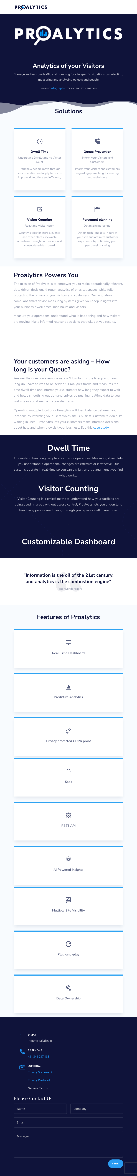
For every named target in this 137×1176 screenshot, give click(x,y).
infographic (58, 88)
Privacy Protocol (39, 1086)
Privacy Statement (40, 1078)
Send (115, 1169)
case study (101, 427)
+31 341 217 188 (38, 1062)
